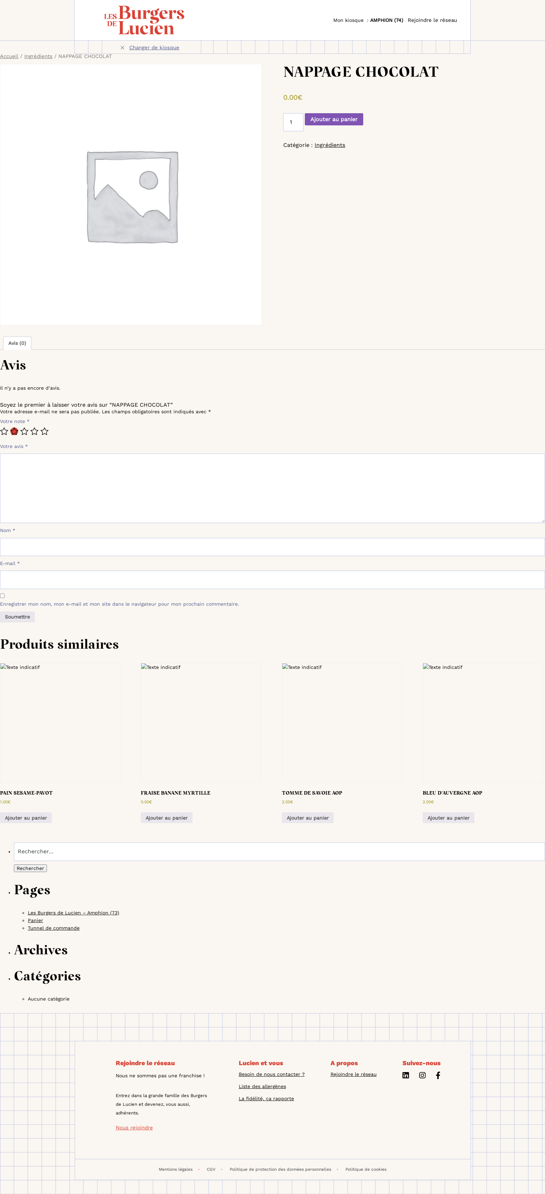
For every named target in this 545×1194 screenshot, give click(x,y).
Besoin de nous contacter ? (272, 1074)
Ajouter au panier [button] (26, 818)
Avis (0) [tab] (17, 343)
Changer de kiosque (154, 47)
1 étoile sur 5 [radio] (4, 431)
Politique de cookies (366, 1169)
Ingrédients (38, 56)
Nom (7, 530)
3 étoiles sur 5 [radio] (24, 431)
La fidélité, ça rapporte (266, 1098)
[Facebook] (438, 1076)
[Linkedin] (405, 1076)
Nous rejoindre (134, 1128)
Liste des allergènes (262, 1086)
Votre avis (14, 446)
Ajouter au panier (334, 119)
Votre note (15, 421)
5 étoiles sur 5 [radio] (44, 431)
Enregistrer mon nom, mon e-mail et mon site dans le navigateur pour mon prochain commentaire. (119, 604)
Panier (35, 920)
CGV (214, 1169)
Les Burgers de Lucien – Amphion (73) (73, 912)
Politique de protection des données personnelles (284, 1169)
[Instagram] (422, 1076)
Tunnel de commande (54, 928)
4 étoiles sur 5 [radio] (34, 431)
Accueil (9, 56)
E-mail (10, 563)
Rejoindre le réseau (432, 20)
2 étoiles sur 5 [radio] (14, 431)
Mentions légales (179, 1169)
